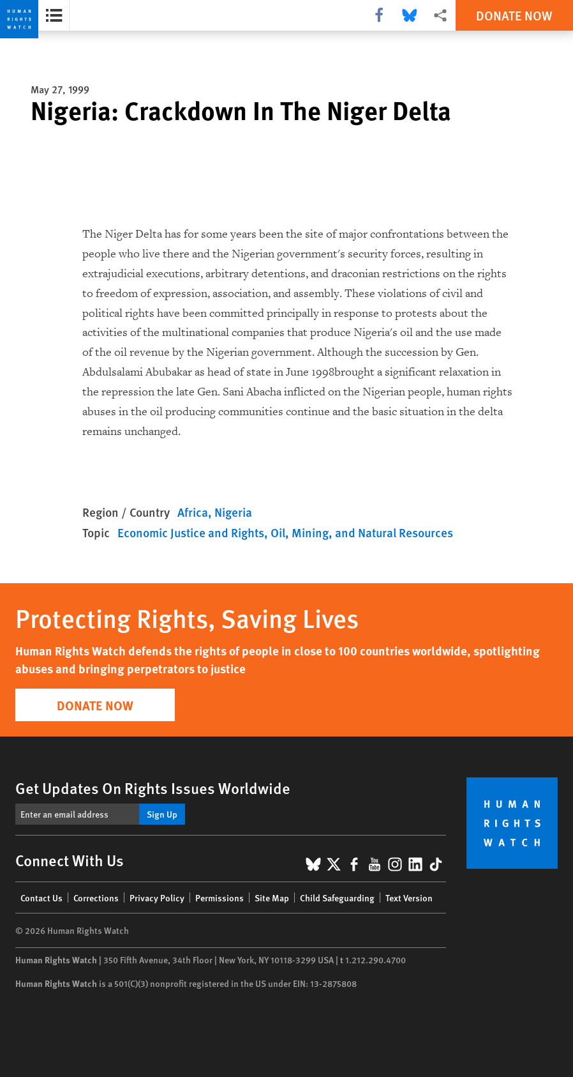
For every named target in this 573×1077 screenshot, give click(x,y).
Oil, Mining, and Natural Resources (362, 532)
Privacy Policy (157, 897)
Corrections (96, 897)
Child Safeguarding (337, 897)
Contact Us (41, 897)
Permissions (219, 897)
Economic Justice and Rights (190, 532)
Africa (192, 512)
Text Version (409, 897)
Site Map (272, 897)
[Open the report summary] (54, 15)
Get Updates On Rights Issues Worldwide (152, 787)
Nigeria (233, 512)
